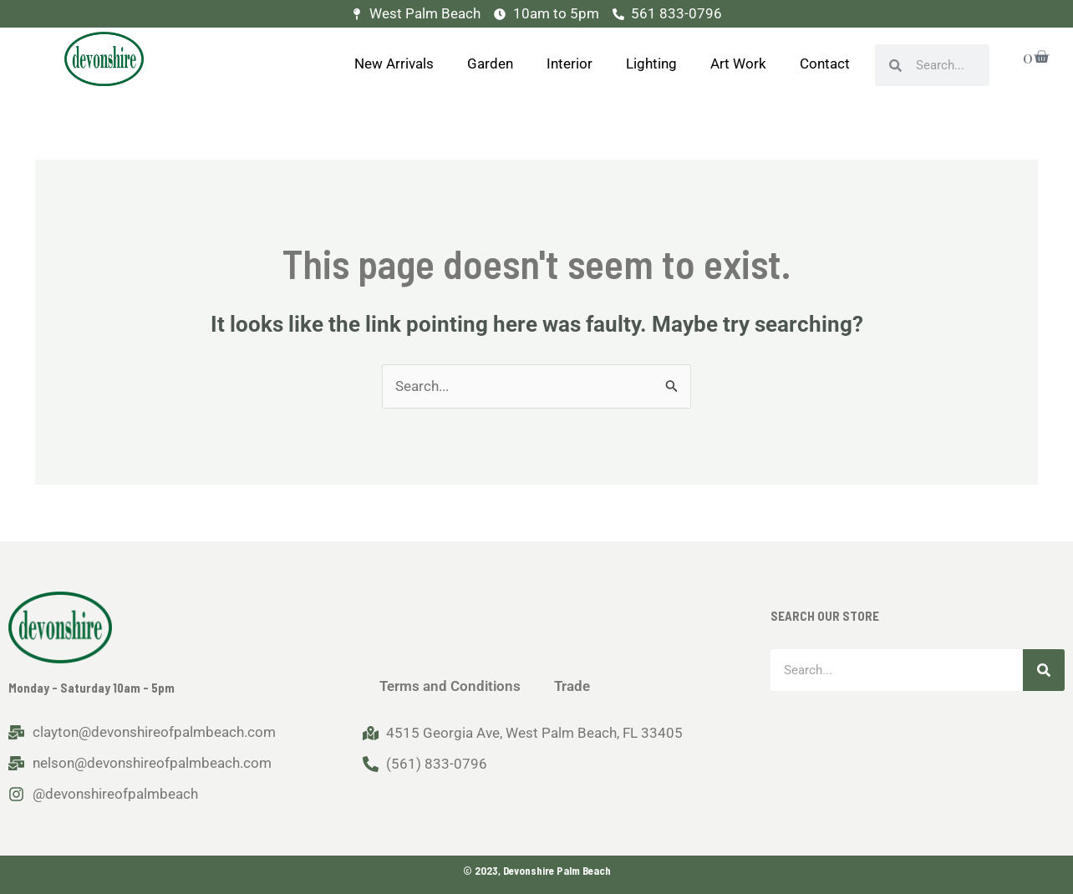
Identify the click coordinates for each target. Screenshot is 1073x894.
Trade (572, 686)
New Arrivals (394, 63)
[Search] (1044, 670)
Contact (825, 63)
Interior (569, 63)
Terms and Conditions (450, 686)
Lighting (651, 63)
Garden (490, 63)
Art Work (738, 63)
